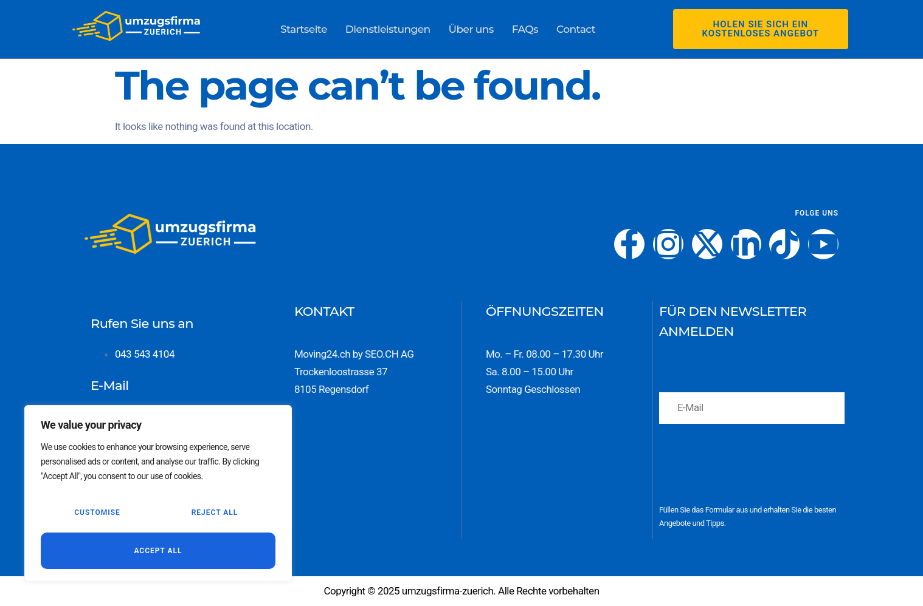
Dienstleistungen (388, 28)
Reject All (214, 514)
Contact (575, 28)
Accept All (158, 550)
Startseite (304, 28)
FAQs (524, 28)
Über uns (471, 28)
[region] (158, 495)
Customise (97, 514)
